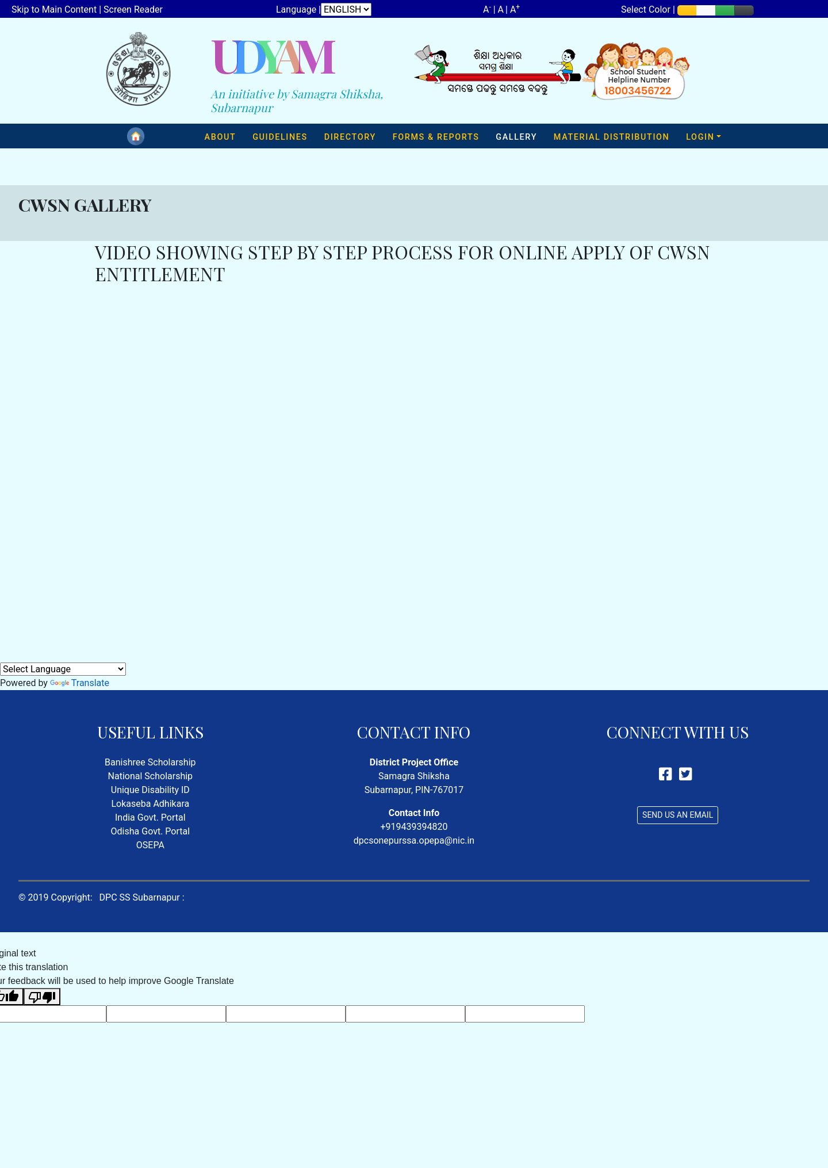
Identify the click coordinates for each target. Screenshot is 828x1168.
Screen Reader (133, 9)
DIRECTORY (350, 137)
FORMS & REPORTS (436, 137)
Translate (79, 682)
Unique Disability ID (150, 789)
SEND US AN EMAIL (677, 814)
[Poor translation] (42, 997)
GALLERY (516, 137)
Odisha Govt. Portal (150, 831)
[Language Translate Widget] (63, 669)
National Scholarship (150, 776)
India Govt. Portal (150, 817)
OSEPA (150, 845)
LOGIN (700, 137)
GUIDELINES (280, 137)
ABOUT (220, 137)
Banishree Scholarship (150, 762)
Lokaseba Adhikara (150, 803)
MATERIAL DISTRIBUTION (612, 137)
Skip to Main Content (54, 9)
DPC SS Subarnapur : (142, 897)
